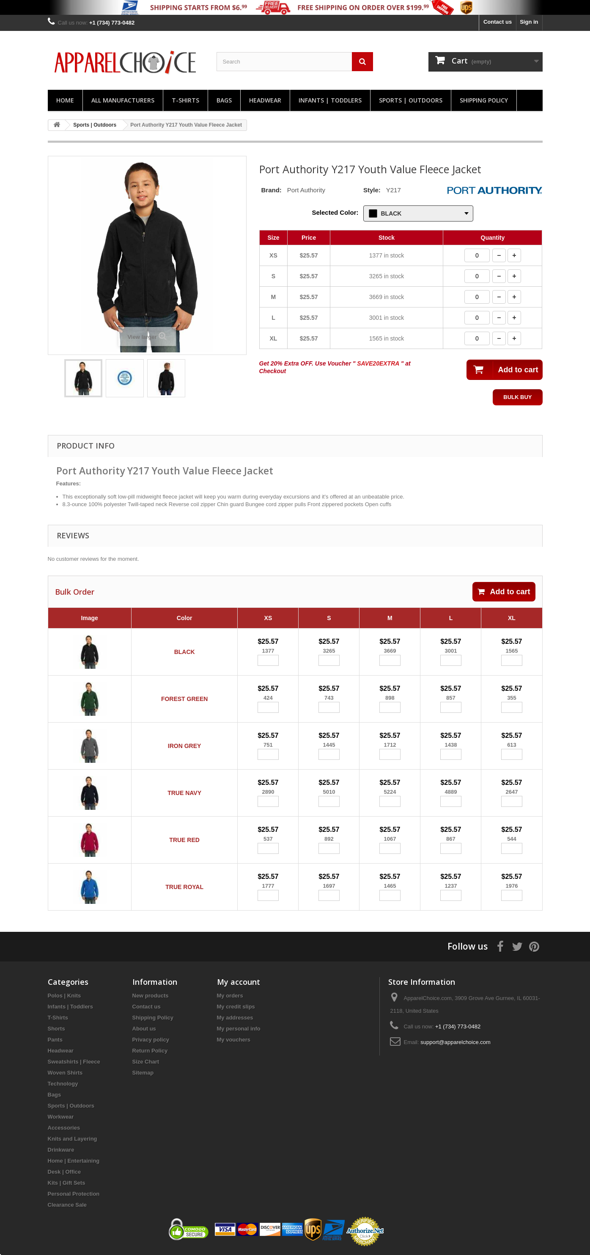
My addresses (235, 1017)
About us (144, 1028)
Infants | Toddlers (330, 100)
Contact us (497, 22)
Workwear (61, 1117)
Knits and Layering (72, 1139)
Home (65, 100)
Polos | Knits (64, 995)
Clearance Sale (67, 1205)
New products (150, 995)
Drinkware (61, 1150)
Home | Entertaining (74, 1161)
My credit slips (236, 1006)
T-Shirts (185, 100)
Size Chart (145, 1061)
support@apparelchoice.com (455, 1042)
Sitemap (143, 1072)
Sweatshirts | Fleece (74, 1061)
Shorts (56, 1028)
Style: (372, 190)
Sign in (529, 22)
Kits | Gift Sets (66, 1183)
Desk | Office (64, 1172)
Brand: (271, 190)
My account (238, 982)
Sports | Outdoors (410, 100)
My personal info (239, 1028)
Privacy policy (150, 1039)
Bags (224, 100)
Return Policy (150, 1050)
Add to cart (503, 591)
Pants (55, 1039)
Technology (63, 1083)
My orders (230, 995)
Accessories (64, 1128)
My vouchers (233, 1039)
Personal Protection (74, 1194)
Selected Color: (335, 212)
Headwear (265, 100)
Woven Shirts (65, 1072)
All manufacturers (122, 100)
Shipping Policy (484, 100)
